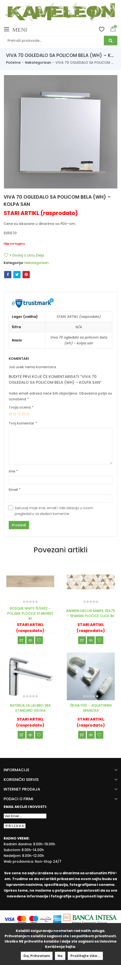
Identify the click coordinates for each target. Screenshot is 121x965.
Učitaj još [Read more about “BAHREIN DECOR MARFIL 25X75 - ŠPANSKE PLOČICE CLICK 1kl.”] (82, 640)
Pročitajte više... (85, 955)
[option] (60, 131)
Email (15, 489)
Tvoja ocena (21, 407)
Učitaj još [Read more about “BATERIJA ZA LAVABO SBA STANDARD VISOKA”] (21, 735)
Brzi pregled (30, 640)
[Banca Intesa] (90, 918)
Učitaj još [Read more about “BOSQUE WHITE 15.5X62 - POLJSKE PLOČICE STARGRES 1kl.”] (21, 640)
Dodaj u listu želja (27, 255)
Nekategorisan (38, 62)
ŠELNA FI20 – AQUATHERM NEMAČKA (91, 708)
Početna (13, 62)
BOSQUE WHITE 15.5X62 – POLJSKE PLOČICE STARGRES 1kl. (30, 613)
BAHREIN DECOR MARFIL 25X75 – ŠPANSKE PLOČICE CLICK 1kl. (91, 613)
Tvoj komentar (23, 423)
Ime (13, 471)
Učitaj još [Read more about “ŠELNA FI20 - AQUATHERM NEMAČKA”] (82, 735)
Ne (60, 955)
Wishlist (101, 29)
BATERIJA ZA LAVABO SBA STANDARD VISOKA (30, 708)
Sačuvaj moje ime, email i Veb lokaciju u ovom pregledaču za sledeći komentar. (54, 511)
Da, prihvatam (36, 955)
